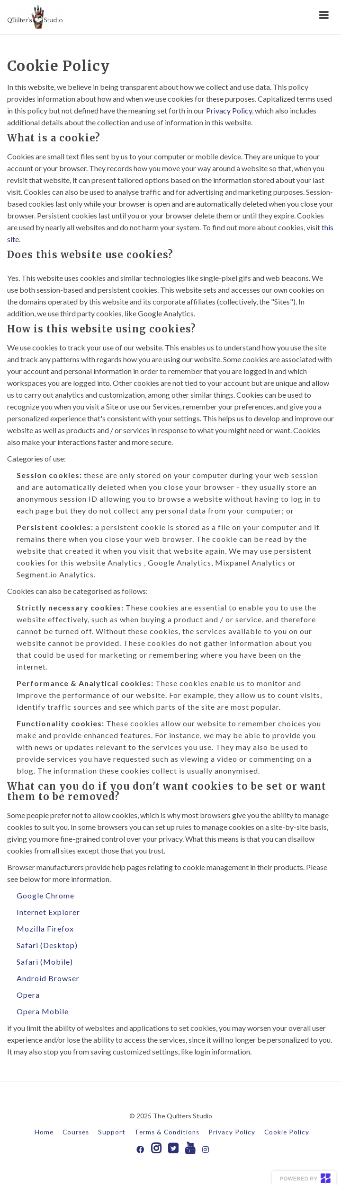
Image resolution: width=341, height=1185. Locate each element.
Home (44, 1132)
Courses (76, 1132)
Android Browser (48, 978)
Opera (28, 994)
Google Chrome (45, 895)
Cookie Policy (286, 1132)
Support (112, 1132)
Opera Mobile (43, 1011)
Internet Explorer (48, 911)
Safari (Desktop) (47, 945)
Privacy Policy (229, 110)
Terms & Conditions (167, 1132)
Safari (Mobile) (45, 961)
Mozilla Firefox (45, 928)
